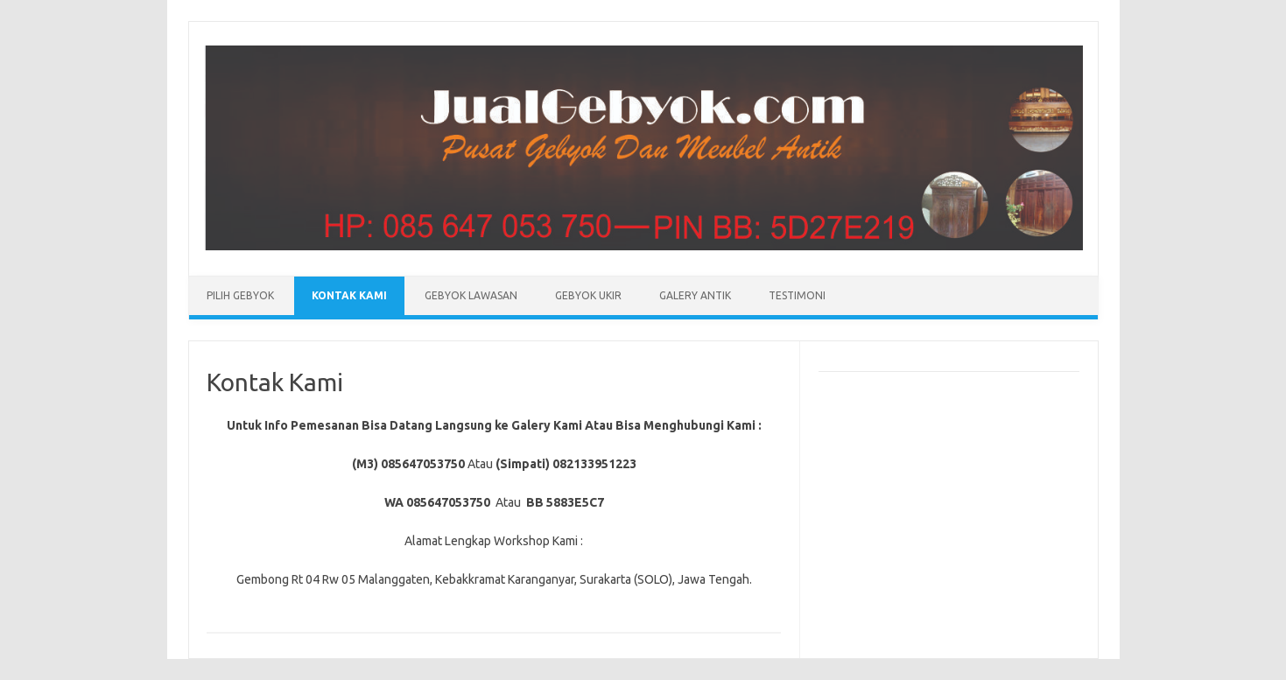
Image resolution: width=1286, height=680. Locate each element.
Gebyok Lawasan (471, 295)
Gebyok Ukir (588, 295)
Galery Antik (695, 295)
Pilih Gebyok (240, 295)
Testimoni (797, 295)
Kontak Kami (349, 295)
